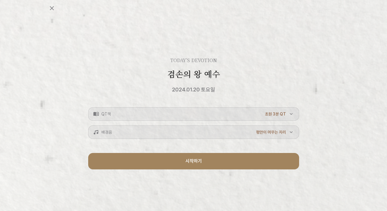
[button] (193, 114)
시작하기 (193, 161)
